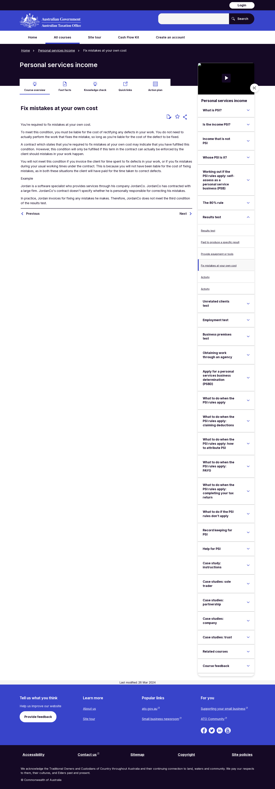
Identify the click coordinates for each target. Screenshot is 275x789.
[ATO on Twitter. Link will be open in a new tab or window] (212, 730)
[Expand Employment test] (248, 319)
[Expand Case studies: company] (248, 620)
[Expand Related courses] (248, 651)
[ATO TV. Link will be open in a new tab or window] (227, 730)
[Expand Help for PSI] (248, 548)
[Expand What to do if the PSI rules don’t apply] (248, 513)
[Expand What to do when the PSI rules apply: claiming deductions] (248, 420)
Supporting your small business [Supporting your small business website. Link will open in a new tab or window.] (223, 708)
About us (89, 708)
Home (25, 50)
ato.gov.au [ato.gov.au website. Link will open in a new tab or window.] (149, 708)
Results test (208, 230)
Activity (205, 276)
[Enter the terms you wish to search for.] (193, 18)
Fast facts (64, 89)
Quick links (125, 89)
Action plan (155, 89)
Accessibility (33, 754)
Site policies (242, 754)
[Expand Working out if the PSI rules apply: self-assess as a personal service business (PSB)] (248, 179)
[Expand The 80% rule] (248, 202)
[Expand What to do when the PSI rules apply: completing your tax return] (248, 490)
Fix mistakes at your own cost (219, 265)
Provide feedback (38, 716)
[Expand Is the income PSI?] (248, 124)
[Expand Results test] (248, 216)
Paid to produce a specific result (220, 241)
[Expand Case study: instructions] (248, 564)
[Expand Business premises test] (248, 336)
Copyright (186, 754)
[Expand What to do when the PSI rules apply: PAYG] (248, 465)
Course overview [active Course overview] (34, 89)
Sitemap (137, 754)
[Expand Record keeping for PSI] (248, 531)
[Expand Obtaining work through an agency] (248, 354)
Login (242, 5)
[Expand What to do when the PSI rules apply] (248, 400)
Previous (33, 213)
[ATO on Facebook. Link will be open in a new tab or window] (204, 730)
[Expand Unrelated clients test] (248, 303)
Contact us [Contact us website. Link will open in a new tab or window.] (87, 754)
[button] (185, 117)
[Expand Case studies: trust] (248, 636)
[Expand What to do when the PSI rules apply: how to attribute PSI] (248, 443)
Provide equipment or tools (217, 253)
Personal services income (56, 50)
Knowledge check (95, 89)
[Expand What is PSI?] (248, 109)
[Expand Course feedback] (248, 665)
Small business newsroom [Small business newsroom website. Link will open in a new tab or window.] (160, 719)
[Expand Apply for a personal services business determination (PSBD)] (248, 377)
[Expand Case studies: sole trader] (248, 583)
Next (183, 213)
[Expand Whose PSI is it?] (248, 157)
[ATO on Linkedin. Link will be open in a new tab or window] (220, 730)
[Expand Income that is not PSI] (248, 140)
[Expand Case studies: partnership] (248, 602)
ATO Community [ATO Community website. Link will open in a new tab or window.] (212, 719)
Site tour (89, 719)
